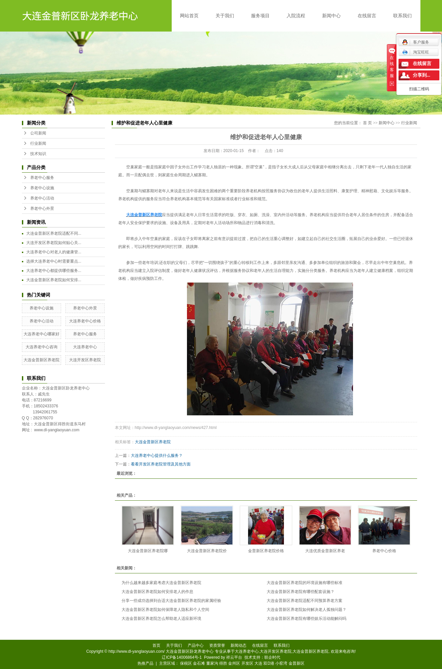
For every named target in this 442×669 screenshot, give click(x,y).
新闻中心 (331, 15)
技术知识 (38, 153)
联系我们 (402, 15)
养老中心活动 (42, 198)
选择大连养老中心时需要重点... (53, 261)
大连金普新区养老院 (41, 360)
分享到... (421, 75)
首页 (156, 645)
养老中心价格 (384, 550)
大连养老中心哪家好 (41, 334)
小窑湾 (281, 663)
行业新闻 (38, 143)
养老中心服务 (42, 177)
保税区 (186, 663)
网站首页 (189, 15)
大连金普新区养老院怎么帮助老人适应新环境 (161, 618)
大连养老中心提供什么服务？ (157, 455)
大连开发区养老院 (85, 360)
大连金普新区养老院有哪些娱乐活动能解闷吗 (306, 618)
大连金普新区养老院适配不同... (53, 233)
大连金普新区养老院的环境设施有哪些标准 (304, 582)
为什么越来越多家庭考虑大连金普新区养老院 (161, 582)
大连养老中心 (85, 347)
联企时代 (272, 657)
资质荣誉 (217, 645)
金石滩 (199, 663)
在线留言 (367, 15)
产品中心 (196, 645)
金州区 (234, 663)
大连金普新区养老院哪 (148, 550)
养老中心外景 (42, 208)
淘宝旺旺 (415, 52)
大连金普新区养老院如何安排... (53, 280)
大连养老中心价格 (85, 321)
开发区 (247, 663)
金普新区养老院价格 (266, 550)
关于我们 (225, 15)
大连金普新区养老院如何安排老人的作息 (157, 591)
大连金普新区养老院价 (207, 550)
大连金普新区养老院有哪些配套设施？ (300, 591)
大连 (258, 663)
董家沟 (212, 663)
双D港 (268, 663)
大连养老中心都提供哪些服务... (53, 270)
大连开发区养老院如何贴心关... (53, 242)
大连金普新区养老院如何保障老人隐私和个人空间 (165, 609)
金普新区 (297, 663)
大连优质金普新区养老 (325, 550)
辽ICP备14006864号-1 (182, 657)
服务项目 (260, 15)
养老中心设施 (42, 188)
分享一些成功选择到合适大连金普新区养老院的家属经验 (171, 600)
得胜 (223, 663)
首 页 (367, 123)
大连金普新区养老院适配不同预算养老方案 (304, 600)
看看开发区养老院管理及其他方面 (161, 464)
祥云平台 (234, 657)
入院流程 (296, 15)
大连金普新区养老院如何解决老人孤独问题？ (306, 609)
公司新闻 (38, 133)
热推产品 (145, 663)
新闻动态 (238, 645)
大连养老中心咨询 (41, 347)
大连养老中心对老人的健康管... (53, 252)
